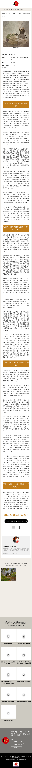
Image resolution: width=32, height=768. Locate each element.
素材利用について (16, 757)
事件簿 (13, 9)
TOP (2, 9)
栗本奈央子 (6, 546)
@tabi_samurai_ (18, 741)
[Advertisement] (16, 597)
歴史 (7, 9)
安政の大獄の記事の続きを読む (15, 521)
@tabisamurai (18, 748)
